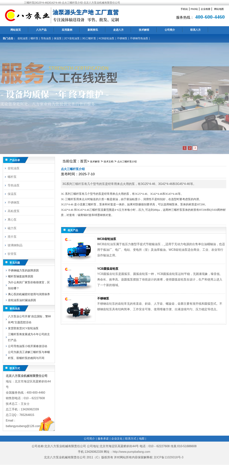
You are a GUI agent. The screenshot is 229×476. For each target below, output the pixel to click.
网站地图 (219, 9)
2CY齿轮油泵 (71, 38)
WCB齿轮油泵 (106, 239)
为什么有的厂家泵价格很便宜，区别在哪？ (29, 285)
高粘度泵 (14, 211)
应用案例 (67, 29)
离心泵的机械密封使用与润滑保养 (29, 294)
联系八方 (195, 29)
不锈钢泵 (122, 38)
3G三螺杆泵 (89, 38)
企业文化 (117, 438)
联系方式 (130, 438)
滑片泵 (12, 236)
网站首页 (15, 29)
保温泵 (58, 38)
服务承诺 (103, 438)
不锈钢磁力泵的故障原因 (23, 270)
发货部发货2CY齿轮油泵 (23, 328)
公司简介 (170, 29)
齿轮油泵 (23, 38)
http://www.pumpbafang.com (131, 451)
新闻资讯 (93, 29)
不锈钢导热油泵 (139, 38)
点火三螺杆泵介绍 (127, 161)
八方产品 (41, 29)
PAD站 (194, 9)
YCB (100, 273)
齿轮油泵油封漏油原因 (22, 300)
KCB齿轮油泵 (106, 38)
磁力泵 (12, 228)
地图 (141, 438)
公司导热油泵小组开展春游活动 (27, 346)
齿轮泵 (113, 273)
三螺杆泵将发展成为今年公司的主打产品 (29, 337)
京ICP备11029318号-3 (169, 457)
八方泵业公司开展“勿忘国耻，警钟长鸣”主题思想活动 (29, 319)
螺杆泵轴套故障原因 (20, 276)
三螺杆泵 (78, 183)
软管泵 (12, 253)
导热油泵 (46, 38)
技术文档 (108, 161)
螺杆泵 (34, 38)
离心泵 (12, 219)
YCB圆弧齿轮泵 (107, 268)
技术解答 (144, 29)
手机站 (184, 9)
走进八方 (118, 29)
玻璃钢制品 (15, 245)
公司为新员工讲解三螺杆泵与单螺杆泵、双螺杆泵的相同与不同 (29, 355)
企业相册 (205, 9)
